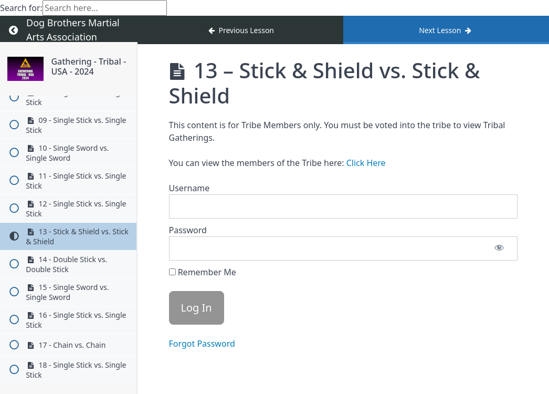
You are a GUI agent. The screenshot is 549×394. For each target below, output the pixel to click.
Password (188, 230)
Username (189, 188)
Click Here (366, 163)
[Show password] (499, 248)
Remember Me (202, 272)
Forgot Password (202, 343)
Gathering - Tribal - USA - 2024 (88, 66)
